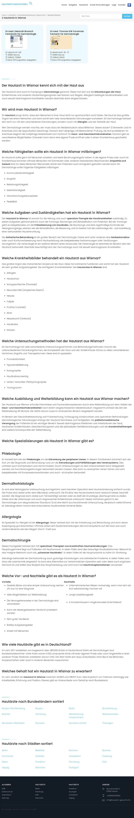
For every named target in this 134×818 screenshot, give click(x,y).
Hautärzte (83, 5)
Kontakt (121, 5)
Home (64, 5)
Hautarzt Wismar (54, 15)
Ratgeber (73, 5)
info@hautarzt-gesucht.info (118, 800)
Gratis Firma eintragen (100, 5)
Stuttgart (73, 792)
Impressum (6, 795)
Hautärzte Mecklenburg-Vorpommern (31, 15)
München (39, 798)
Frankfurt (73, 789)
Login (114, 5)
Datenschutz (7, 792)
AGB (3, 789)
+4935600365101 (113, 795)
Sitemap (5, 798)
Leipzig (71, 798)
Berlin (37, 789)
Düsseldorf (73, 795)
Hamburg (39, 792)
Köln (37, 795)
